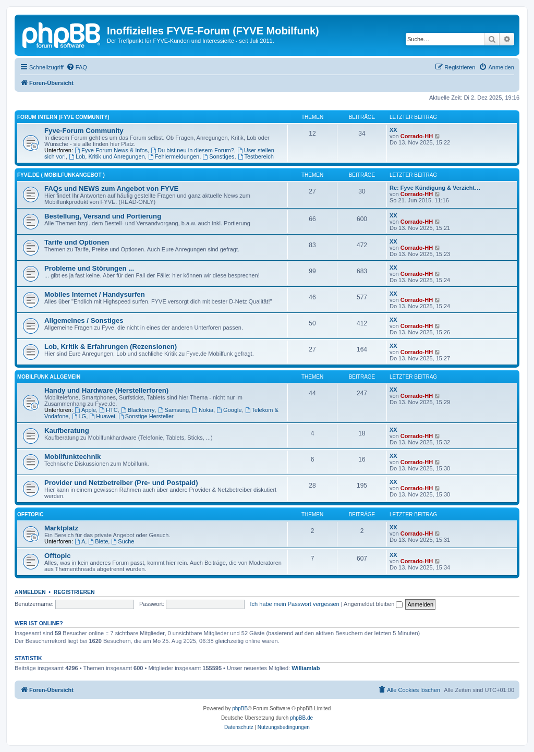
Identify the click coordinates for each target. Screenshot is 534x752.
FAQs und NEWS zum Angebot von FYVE (111, 188)
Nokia (202, 410)
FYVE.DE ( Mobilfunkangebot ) (61, 175)
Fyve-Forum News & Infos (111, 150)
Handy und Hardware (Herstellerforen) (106, 390)
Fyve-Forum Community (84, 131)
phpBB (240, 708)
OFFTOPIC (30, 514)
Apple (85, 410)
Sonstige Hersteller (146, 416)
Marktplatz (61, 528)
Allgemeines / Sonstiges (84, 320)
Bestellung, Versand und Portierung (102, 216)
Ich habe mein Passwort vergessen (294, 604)
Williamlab (306, 668)
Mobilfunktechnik (72, 456)
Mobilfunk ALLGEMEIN (48, 377)
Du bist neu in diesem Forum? (192, 150)
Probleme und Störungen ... (89, 268)
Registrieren (74, 592)
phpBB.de (301, 718)
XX (393, 130)
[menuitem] (76, 67)
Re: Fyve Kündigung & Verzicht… (435, 188)
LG (79, 416)
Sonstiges (218, 156)
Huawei (102, 416)
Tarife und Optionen (76, 242)
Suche (122, 541)
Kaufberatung (66, 430)
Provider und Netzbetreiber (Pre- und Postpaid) (121, 483)
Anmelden (30, 592)
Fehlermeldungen (173, 156)
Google (228, 410)
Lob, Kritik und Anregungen (107, 156)
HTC (108, 410)
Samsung (173, 410)
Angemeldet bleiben (373, 604)
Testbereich (256, 156)
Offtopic (57, 556)
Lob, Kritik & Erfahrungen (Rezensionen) (110, 346)
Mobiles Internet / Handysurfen (94, 294)
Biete (98, 541)
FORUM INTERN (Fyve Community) (63, 117)
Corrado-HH (416, 136)
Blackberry (138, 410)
